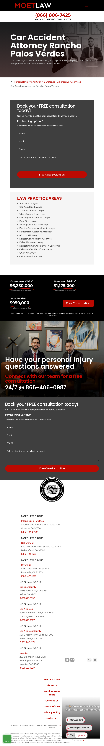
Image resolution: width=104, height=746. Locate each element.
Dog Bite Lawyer (28, 221)
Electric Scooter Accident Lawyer (37, 228)
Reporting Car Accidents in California (39, 246)
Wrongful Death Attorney (33, 224)
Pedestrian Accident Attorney (35, 231)
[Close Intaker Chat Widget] (95, 659)
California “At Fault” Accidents (35, 249)
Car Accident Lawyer (30, 207)
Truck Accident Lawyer (32, 210)
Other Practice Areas (30, 256)
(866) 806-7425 (53, 15)
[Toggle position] (89, 659)
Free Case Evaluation (52, 174)
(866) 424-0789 (29, 532)
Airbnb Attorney (28, 235)
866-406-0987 (46, 387)
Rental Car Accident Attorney (35, 238)
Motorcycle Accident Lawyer (35, 217)
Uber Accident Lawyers (32, 214)
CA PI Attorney (27, 253)
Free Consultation (78, 303)
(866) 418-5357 (27, 598)
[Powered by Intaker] (81, 740)
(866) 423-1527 (28, 554)
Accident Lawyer (28, 203)
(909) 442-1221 (27, 642)
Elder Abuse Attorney (31, 242)
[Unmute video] (56, 659)
